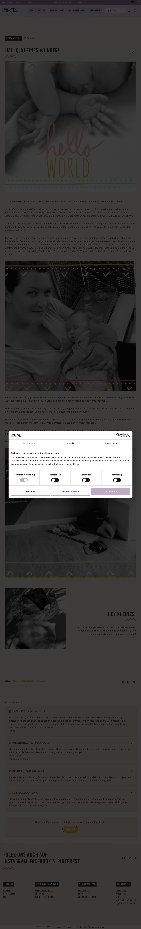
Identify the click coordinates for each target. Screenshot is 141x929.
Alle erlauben (110, 491)
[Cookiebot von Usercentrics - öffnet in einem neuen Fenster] (118, 435)
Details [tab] (70, 443)
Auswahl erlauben (70, 491)
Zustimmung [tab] (29, 443)
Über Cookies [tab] (112, 443)
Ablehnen (30, 491)
